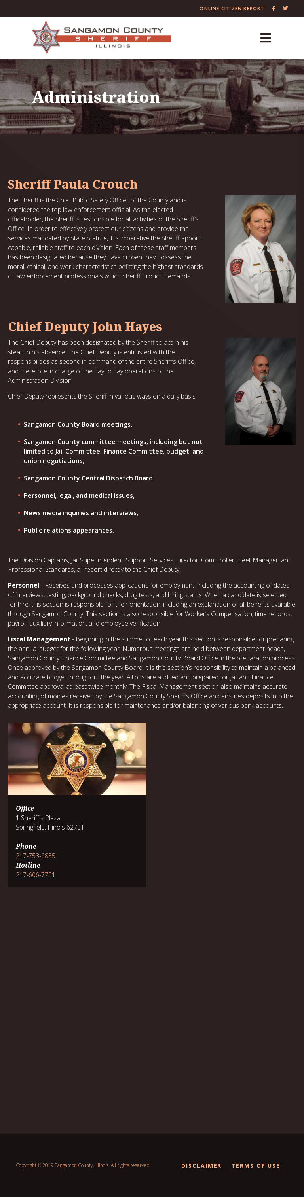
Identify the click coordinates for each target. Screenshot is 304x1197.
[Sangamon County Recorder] (102, 38)
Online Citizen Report (232, 8)
